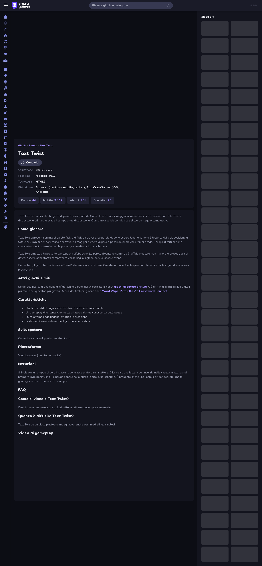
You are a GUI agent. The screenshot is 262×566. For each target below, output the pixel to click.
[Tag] (5, 227)
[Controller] (5, 119)
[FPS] (5, 137)
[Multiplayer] (5, 54)
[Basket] (5, 82)
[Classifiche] (5, 60)
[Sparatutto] (5, 199)
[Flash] (5, 131)
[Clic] (5, 113)
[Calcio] (5, 94)
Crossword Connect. (153, 291)
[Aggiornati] (5, 42)
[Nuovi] (5, 29)
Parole (33, 145)
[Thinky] (5, 218)
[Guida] (5, 150)
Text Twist (46, 145)
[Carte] (5, 100)
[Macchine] (5, 162)
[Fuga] (5, 144)
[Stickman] (5, 212)
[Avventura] (5, 69)
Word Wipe (110, 291)
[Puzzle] (5, 193)
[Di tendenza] (5, 35)
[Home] (5, 17)
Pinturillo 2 (128, 291)
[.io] (5, 156)
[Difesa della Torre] (5, 125)
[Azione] (5, 76)
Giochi (22, 145)
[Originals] (5, 48)
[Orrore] (5, 187)
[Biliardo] (5, 88)
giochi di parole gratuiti (130, 287)
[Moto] (5, 181)
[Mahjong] (5, 168)
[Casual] (5, 106)
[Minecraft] (5, 174)
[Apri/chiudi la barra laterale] (5, 5)
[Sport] (5, 205)
